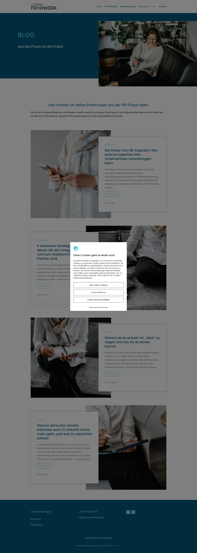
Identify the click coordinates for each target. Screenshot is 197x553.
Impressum (104, 307)
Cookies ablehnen (98, 292)
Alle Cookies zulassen (99, 285)
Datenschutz (93, 307)
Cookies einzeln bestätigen (98, 300)
